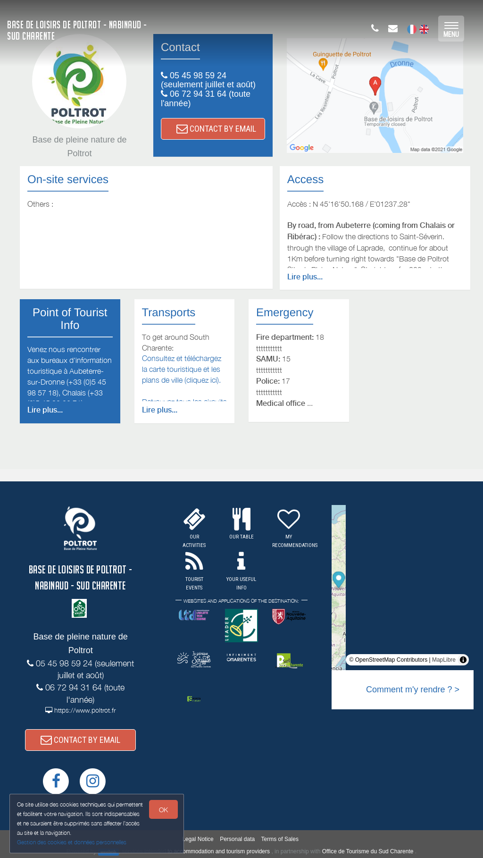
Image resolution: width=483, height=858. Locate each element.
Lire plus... (305, 276)
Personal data (237, 839)
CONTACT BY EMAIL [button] (216, 129)
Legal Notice (198, 839)
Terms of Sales (280, 839)
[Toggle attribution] (463, 659)
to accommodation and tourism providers (218, 851)
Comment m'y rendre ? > (412, 689)
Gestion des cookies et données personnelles (71, 842)
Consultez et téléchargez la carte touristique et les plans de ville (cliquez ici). (181, 369)
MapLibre (444, 659)
